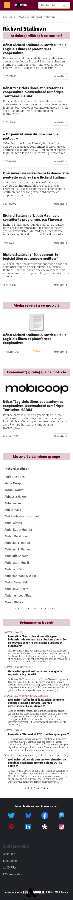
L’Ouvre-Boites (12, 874)
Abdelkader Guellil (16, 562)
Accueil (8, 17)
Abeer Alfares (13, 602)
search (64, 5)
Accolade (9, 854)
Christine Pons (14, 477)
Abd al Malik (12, 510)
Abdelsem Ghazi (15, 569)
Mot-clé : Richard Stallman (37, 17)
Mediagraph (10, 860)
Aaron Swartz (13, 490)
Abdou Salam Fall (16, 582)
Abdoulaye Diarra (16, 589)
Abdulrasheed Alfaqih (19, 595)
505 (53, 608)
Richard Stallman (16, 469)
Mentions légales (13, 892)
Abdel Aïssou (13, 523)
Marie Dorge (12, 483)
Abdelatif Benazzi (16, 556)
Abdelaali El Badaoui (18, 543)
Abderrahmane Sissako (20, 576)
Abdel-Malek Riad (16, 536)
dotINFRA (9, 867)
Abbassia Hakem (15, 496)
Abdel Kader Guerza (18, 529)
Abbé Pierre (12, 503)
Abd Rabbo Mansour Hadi (22, 516)
